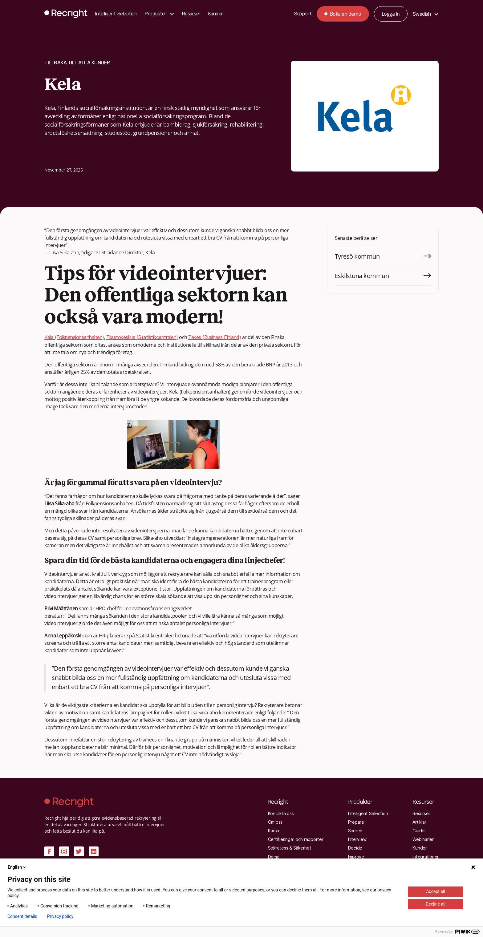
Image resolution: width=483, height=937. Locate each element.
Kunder (215, 14)
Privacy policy (60, 916)
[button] (159, 14)
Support (303, 14)
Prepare (356, 822)
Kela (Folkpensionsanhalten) (74, 337)
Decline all (435, 904)
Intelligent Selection (116, 14)
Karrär (274, 830)
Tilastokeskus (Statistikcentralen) (142, 337)
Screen (355, 830)
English (17, 867)
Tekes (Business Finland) (214, 337)
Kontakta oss (281, 813)
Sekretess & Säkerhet (289, 848)
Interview (357, 839)
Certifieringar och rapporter (295, 839)
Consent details (22, 916)
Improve (356, 856)
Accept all (435, 891)
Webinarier (423, 839)
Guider (419, 830)
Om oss (275, 822)
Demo (274, 856)
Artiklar (419, 822)
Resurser (191, 14)
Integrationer (425, 856)
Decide (355, 848)
